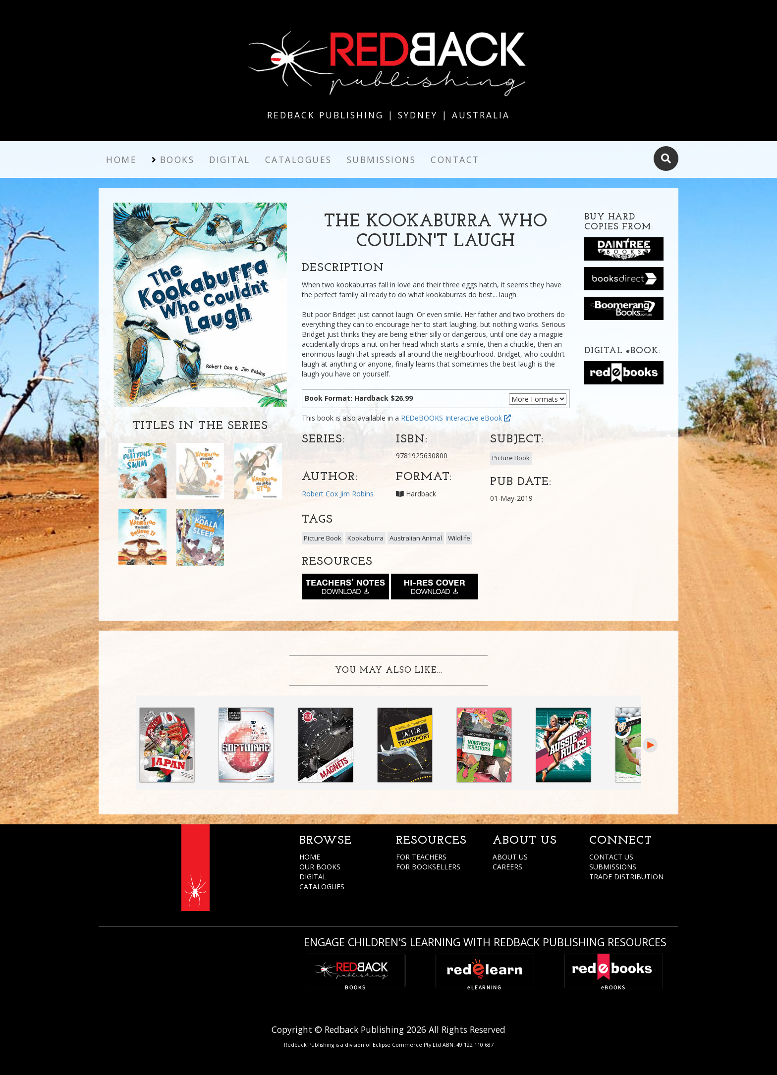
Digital (229, 159)
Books (177, 159)
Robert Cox (320, 493)
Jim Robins (357, 493)
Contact (455, 159)
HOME (309, 856)
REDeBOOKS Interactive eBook (456, 418)
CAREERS (507, 866)
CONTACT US (611, 856)
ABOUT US (510, 856)
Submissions (381, 159)
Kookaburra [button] (365, 538)
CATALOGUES (321, 886)
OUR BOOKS (319, 866)
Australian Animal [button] (415, 538)
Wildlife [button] (459, 538)
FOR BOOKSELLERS (428, 866)
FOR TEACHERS (421, 856)
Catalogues (298, 159)
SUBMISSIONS (612, 866)
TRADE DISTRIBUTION (626, 876)
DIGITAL (313, 876)
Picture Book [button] (511, 457)
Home (121, 159)
